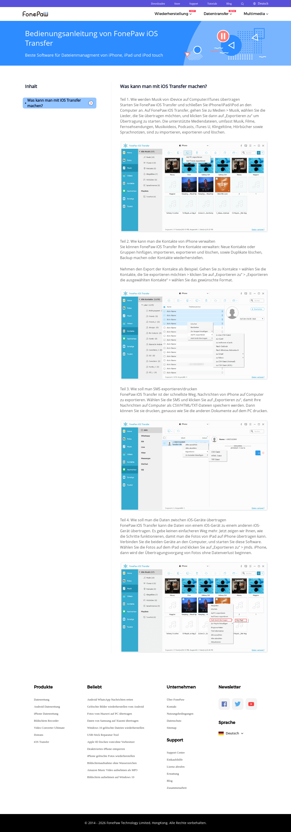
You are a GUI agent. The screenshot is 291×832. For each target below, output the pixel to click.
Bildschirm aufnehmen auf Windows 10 (110, 777)
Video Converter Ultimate (49, 727)
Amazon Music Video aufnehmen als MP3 (112, 770)
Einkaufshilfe (175, 759)
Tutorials (212, 3)
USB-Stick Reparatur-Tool (103, 734)
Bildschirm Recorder (46, 720)
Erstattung (173, 773)
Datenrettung (41, 699)
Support (193, 3)
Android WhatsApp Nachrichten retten (110, 699)
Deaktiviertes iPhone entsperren (106, 749)
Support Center (176, 752)
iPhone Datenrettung (46, 713)
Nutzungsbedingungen (180, 713)
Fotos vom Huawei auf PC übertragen (109, 713)
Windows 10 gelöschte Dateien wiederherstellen (115, 727)
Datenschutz (174, 720)
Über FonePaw (175, 699)
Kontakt (171, 706)
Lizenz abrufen (175, 766)
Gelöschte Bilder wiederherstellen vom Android (115, 706)
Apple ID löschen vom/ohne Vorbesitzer (111, 742)
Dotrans (38, 734)
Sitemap (171, 727)
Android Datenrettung (47, 706)
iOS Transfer (41, 742)
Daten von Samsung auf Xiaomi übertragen (112, 720)
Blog (229, 3)
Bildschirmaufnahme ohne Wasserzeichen (111, 763)
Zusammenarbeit (176, 787)
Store (177, 3)
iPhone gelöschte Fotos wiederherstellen (111, 756)
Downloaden (158, 3)
